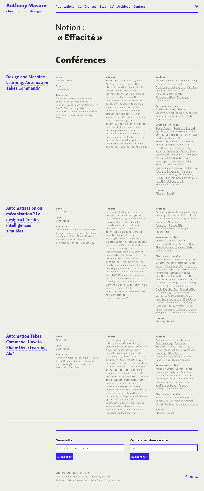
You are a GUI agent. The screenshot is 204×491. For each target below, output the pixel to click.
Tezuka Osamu (174, 388)
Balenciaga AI (174, 134)
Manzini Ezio (182, 381)
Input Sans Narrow (108, 480)
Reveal (170, 193)
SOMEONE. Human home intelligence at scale (174, 297)
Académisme (163, 339)
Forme (171, 346)
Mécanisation (175, 90)
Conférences (87, 6)
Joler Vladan (163, 119)
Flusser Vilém (164, 381)
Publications (65, 6)
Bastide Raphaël (165, 109)
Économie (173, 83)
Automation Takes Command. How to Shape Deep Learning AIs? (26, 344)
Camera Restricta (170, 269)
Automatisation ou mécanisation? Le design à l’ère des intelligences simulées (24, 219)
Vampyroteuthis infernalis (180, 177)
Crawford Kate (184, 115)
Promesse (161, 93)
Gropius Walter (178, 112)
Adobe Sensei (163, 127)
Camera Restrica (178, 137)
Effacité (186, 83)
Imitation (183, 346)
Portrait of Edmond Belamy (181, 403)
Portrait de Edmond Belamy (172, 285)
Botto (162, 137)
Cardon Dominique (166, 375)
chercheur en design (23, 11)
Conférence (62, 89)
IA (195, 83)
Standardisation (165, 97)
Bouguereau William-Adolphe (173, 371)
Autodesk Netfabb (177, 131)
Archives (123, 6)
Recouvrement (164, 356)
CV (112, 6)
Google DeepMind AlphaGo (171, 144)
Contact (139, 6)
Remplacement (182, 356)
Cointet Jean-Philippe (180, 378)
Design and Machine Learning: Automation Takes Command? (27, 82)
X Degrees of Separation (170, 312)
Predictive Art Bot (167, 289)
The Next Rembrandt (168, 170)
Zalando (175, 184)
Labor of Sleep (184, 147)
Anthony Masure (26, 5)
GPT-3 (191, 144)
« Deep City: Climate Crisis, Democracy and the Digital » (77, 361)
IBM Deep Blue (164, 147)
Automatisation (165, 80)
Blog (103, 6)
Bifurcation (183, 80)
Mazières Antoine (166, 385)
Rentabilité (175, 93)
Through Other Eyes (180, 174)
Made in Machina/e (167, 151)
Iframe (160, 193)
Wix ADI (160, 180)
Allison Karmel (164, 368)
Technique (183, 97)
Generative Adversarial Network (174, 141)
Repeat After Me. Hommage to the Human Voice (176, 292)
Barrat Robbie (184, 368)
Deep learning (164, 343)
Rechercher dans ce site (149, 440)
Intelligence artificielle (170, 87)
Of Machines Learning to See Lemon (176, 281)
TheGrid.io (189, 167)
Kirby (84, 472)
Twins (159, 177)
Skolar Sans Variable (80, 480)
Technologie (162, 100)
